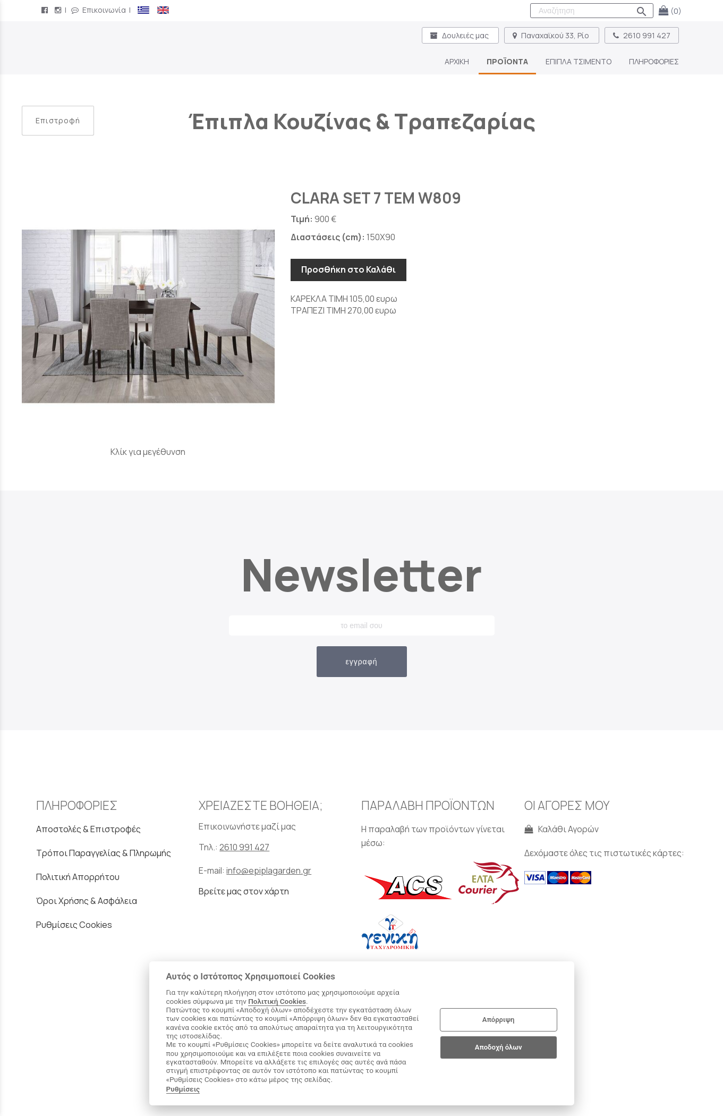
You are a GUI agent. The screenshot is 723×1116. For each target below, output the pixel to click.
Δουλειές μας (460, 35)
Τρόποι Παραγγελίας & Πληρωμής (103, 853)
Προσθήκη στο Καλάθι (348, 269)
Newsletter (361, 574)
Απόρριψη (498, 1020)
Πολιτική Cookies (277, 1001)
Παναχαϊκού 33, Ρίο (552, 35)
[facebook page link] (45, 10)
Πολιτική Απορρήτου (78, 877)
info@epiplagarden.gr (268, 870)
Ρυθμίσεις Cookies (74, 925)
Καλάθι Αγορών (561, 829)
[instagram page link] (59, 10)
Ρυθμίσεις (183, 1089)
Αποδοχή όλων (498, 1047)
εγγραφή (361, 661)
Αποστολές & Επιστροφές (88, 829)
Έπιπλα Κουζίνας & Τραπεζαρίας (361, 121)
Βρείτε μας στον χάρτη (244, 891)
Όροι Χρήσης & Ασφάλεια (86, 901)
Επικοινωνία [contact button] (98, 10)
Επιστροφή (58, 120)
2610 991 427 (641, 35)
